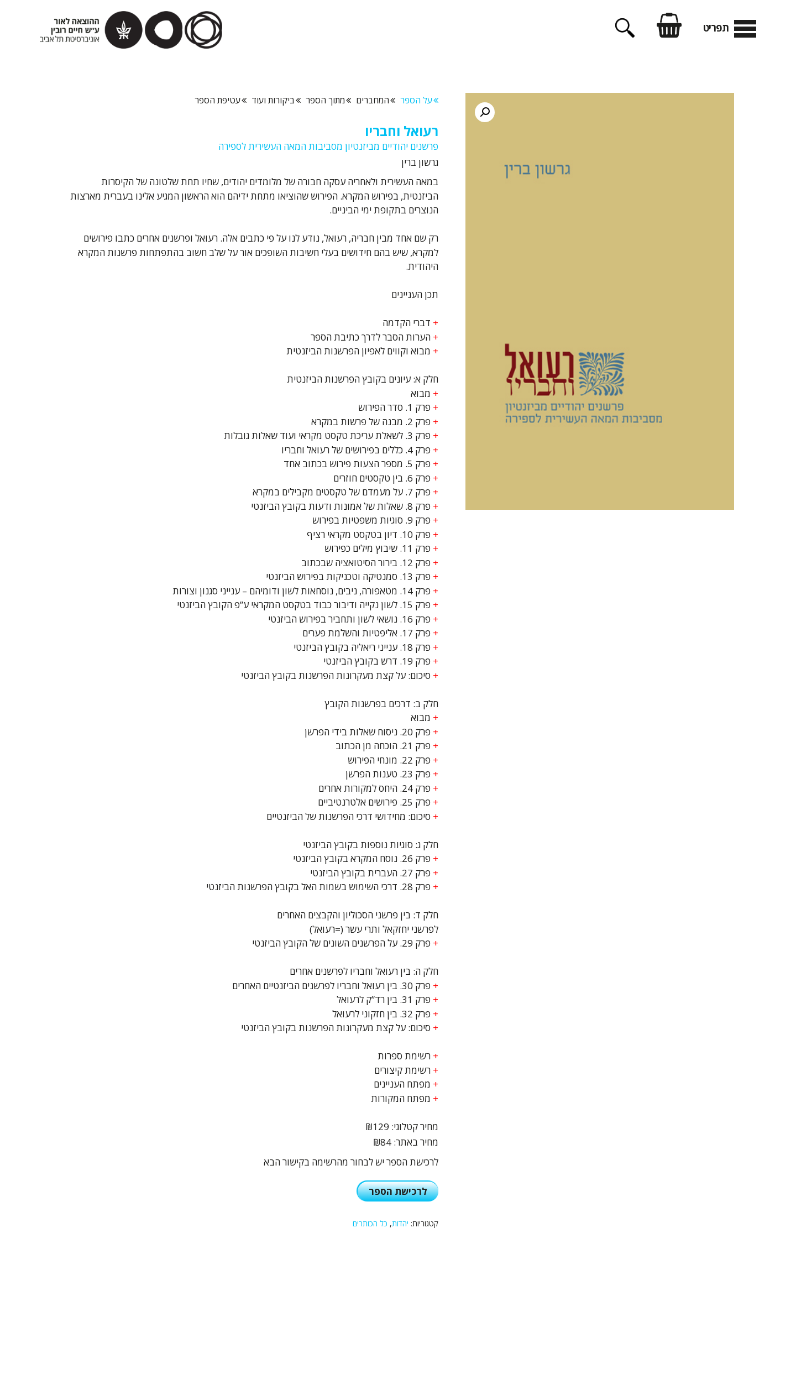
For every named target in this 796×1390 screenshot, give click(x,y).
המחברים (375, 100)
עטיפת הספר (221, 100)
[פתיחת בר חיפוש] (625, 33)
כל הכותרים (370, 1223)
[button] (485, 112)
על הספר (419, 100)
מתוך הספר (328, 100)
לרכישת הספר (398, 1191)
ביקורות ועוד (276, 100)
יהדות (400, 1223)
